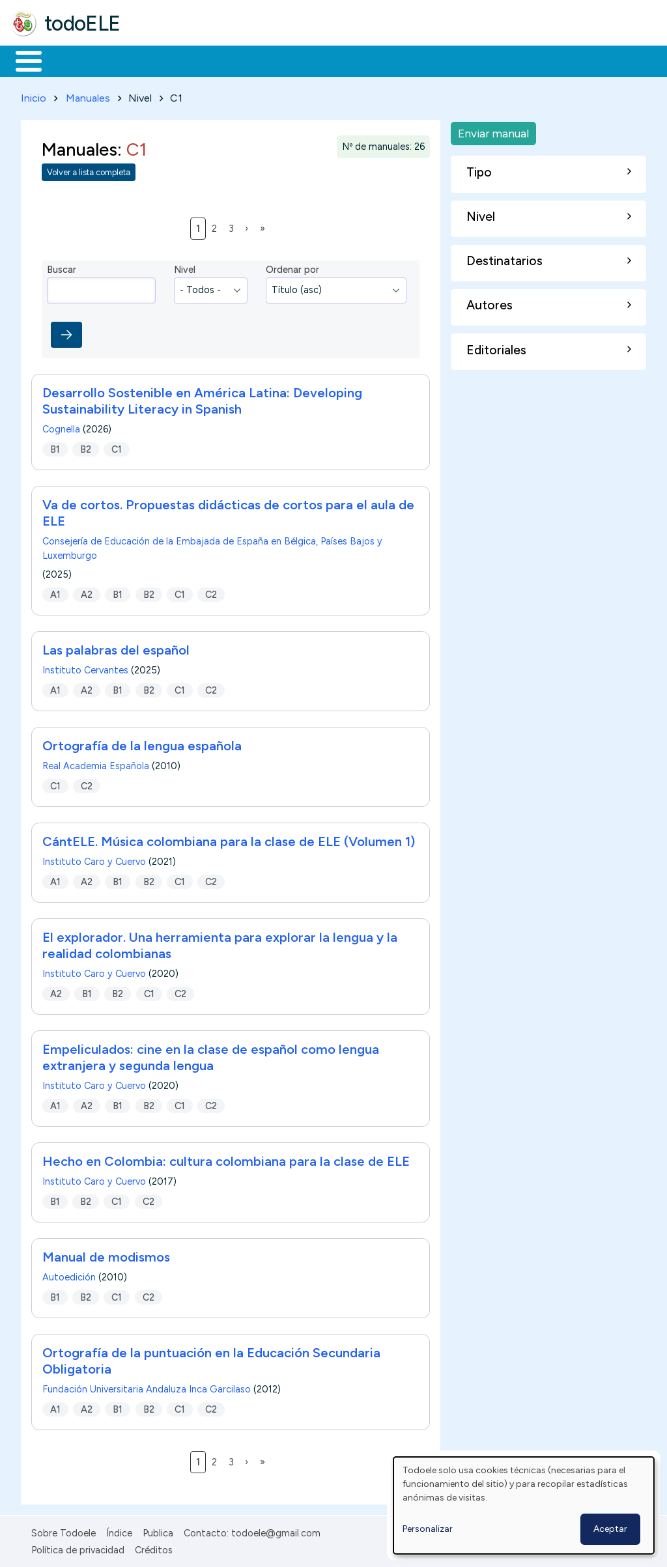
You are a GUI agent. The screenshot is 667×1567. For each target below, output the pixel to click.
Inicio (21, 59)
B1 (55, 447)
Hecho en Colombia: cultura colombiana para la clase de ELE (226, 1158)
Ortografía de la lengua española (142, 743)
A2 (86, 592)
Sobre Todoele (63, 1530)
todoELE (82, 23)
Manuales (88, 95)
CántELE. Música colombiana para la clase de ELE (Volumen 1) (228, 839)
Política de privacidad (77, 1548)
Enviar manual (493, 130)
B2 (85, 447)
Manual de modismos (106, 1254)
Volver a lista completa (88, 170)
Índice (119, 1530)
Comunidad (476, 60)
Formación (157, 60)
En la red (308, 60)
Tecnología (389, 60)
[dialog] (523, 1505)
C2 (211, 592)
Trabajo (235, 60)
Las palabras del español (116, 647)
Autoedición (69, 1274)
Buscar (535, 59)
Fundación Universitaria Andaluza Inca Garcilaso (146, 1386)
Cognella (61, 426)
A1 (55, 592)
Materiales (73, 60)
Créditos (154, 1548)
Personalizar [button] (428, 1528)
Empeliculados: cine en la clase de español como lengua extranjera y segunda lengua (210, 1055)
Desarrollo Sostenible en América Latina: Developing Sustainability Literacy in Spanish (202, 398)
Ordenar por (292, 268)
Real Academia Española (95, 763)
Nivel (184, 268)
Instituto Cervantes (85, 667)
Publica (158, 1530)
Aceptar (610, 1528)
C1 (116, 447)
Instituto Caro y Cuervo (94, 859)
